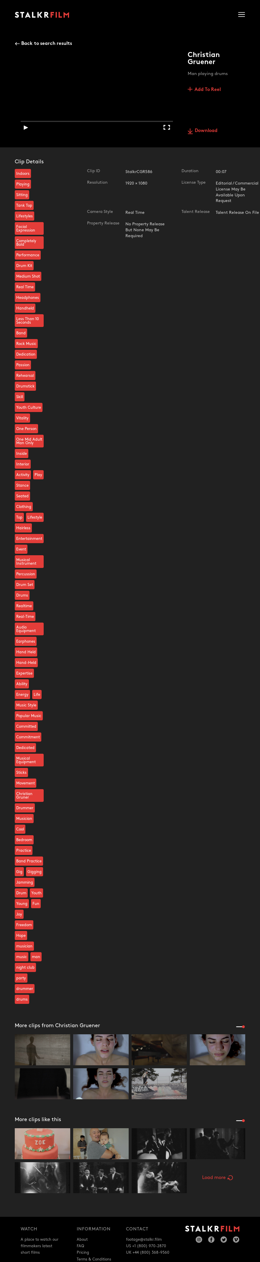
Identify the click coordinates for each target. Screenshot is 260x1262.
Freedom (24, 925)
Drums (22, 595)
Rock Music (26, 344)
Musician (24, 818)
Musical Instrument (26, 561)
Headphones (27, 297)
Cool (20, 829)
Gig (19, 872)
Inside (21, 453)
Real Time (25, 287)
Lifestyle (34, 517)
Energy (22, 694)
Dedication (25, 354)
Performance (27, 255)
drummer (24, 989)
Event (21, 549)
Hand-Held (26, 663)
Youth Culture (28, 407)
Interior (22, 464)
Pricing (83, 1252)
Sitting (22, 195)
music (21, 957)
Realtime (24, 606)
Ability (21, 684)
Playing (23, 184)
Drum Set (24, 585)
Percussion (25, 574)
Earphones (25, 641)
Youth (36, 893)
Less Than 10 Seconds (27, 320)
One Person (26, 429)
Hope (21, 935)
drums (22, 999)
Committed (26, 726)
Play (38, 475)
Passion (23, 365)
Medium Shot (28, 276)
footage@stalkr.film (144, 1239)
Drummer (24, 808)
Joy (19, 914)
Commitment (28, 737)
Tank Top (24, 205)
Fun (35, 904)
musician (24, 946)
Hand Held (26, 652)
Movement (25, 783)
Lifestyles (24, 216)
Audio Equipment (26, 629)
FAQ (80, 1246)
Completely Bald (26, 242)
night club (25, 967)
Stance (22, 485)
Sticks (21, 772)
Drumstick (25, 386)
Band (21, 333)
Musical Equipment (26, 760)
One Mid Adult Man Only (29, 441)
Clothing (23, 507)
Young (21, 904)
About (82, 1239)
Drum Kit (24, 266)
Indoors (23, 173)
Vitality (22, 418)
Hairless (23, 528)
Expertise (24, 673)
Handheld (25, 308)
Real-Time (25, 616)
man (36, 957)
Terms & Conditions (94, 1259)
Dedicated (25, 748)
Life (37, 694)
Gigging (34, 872)
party (21, 978)
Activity (23, 475)
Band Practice (29, 861)
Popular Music (28, 716)
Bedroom (24, 840)
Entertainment (29, 538)
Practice (23, 850)
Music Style (26, 705)
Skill (19, 397)
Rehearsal (25, 375)
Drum (21, 893)
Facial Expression (25, 228)
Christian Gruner (24, 795)
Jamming (24, 882)
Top (19, 517)
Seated (22, 496)
